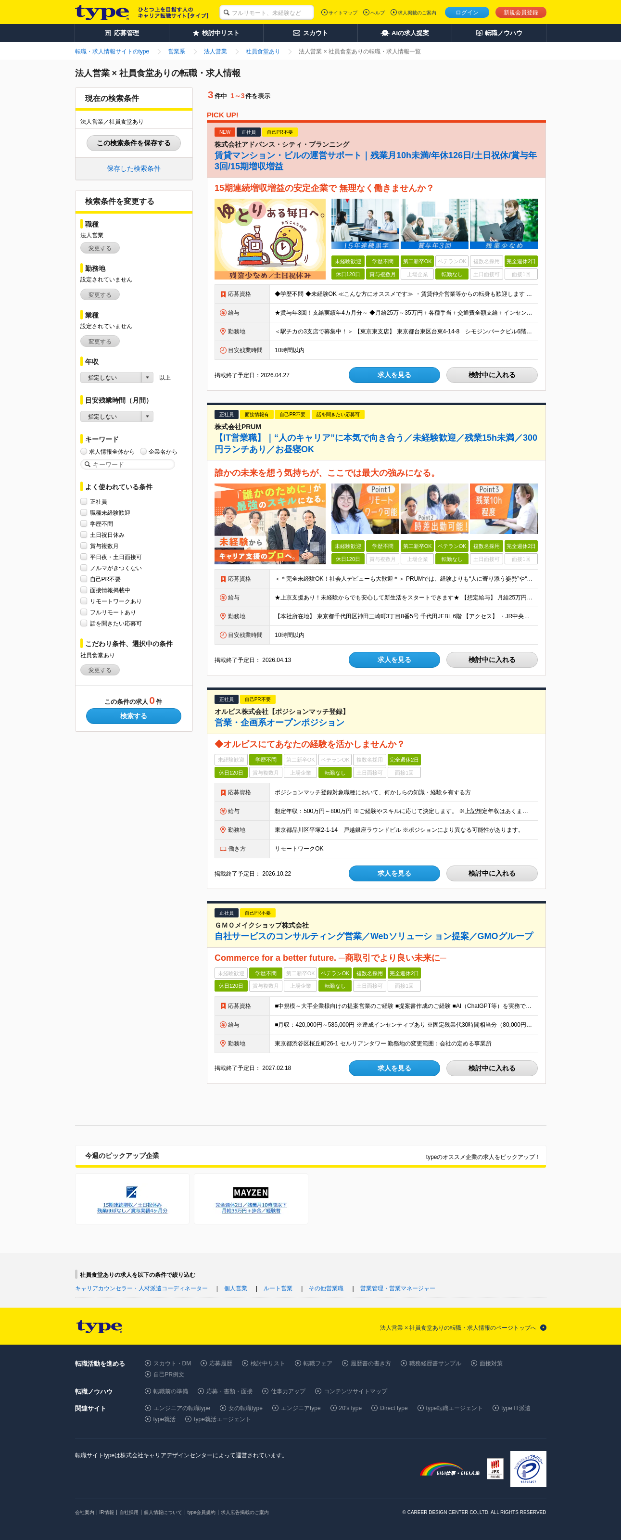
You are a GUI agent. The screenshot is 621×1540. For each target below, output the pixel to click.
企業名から (163, 451)
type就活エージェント (222, 1419)
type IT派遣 (516, 1408)
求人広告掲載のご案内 (245, 1512)
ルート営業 (278, 1288)
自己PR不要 (105, 579)
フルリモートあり (113, 612)
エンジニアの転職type (182, 1408)
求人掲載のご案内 (417, 12)
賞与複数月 (104, 545)
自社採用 (129, 1512)
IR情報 (107, 1512)
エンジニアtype (301, 1408)
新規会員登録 (521, 12)
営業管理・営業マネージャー (397, 1288)
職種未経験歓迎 (110, 512)
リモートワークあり (116, 601)
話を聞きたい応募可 (116, 623)
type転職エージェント (454, 1408)
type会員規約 (202, 1512)
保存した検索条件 (134, 168)
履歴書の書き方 (371, 1363)
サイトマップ (343, 12)
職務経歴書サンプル (435, 1363)
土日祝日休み (107, 534)
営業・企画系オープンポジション (279, 722)
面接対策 (491, 1363)
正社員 (98, 501)
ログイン (467, 12)
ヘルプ (377, 12)
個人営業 (235, 1288)
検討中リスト (268, 1363)
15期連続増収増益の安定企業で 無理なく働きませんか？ (324, 188)
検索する (133, 716)
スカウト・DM (172, 1363)
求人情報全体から (112, 451)
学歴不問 (101, 523)
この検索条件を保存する (134, 143)
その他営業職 (326, 1288)
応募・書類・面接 (229, 1391)
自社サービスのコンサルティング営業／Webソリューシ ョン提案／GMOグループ (374, 936)
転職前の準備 (170, 1391)
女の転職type (245, 1408)
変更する (100, 248)
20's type (350, 1408)
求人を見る (394, 375)
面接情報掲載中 (110, 590)
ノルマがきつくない (116, 568)
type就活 (164, 1419)
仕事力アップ (288, 1391)
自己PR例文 (169, 1374)
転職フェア (318, 1363)
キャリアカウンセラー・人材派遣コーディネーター (141, 1288)
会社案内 (84, 1512)
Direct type (393, 1408)
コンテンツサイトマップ (355, 1391)
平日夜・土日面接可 (116, 556)
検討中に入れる (492, 375)
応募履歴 (220, 1363)
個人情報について (163, 1512)
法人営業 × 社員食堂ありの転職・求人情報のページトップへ (458, 1327)
